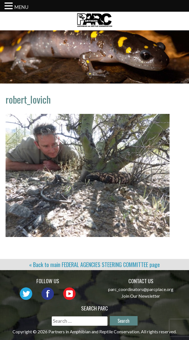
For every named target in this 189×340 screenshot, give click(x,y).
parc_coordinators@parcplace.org (140, 289)
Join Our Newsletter (140, 296)
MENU (21, 7)
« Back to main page (94, 264)
